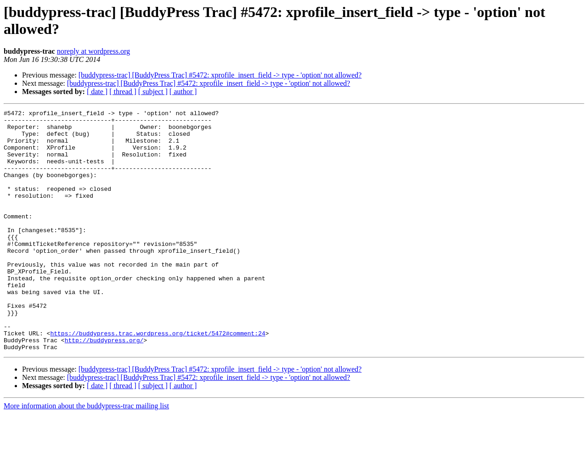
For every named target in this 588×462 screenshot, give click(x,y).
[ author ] (183, 91)
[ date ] (97, 91)
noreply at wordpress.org (93, 51)
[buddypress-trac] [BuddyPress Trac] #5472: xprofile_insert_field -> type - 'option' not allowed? (220, 75)
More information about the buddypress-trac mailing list (86, 454)
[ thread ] (122, 91)
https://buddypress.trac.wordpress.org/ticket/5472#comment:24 (157, 378)
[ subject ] (153, 91)
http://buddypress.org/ (104, 387)
